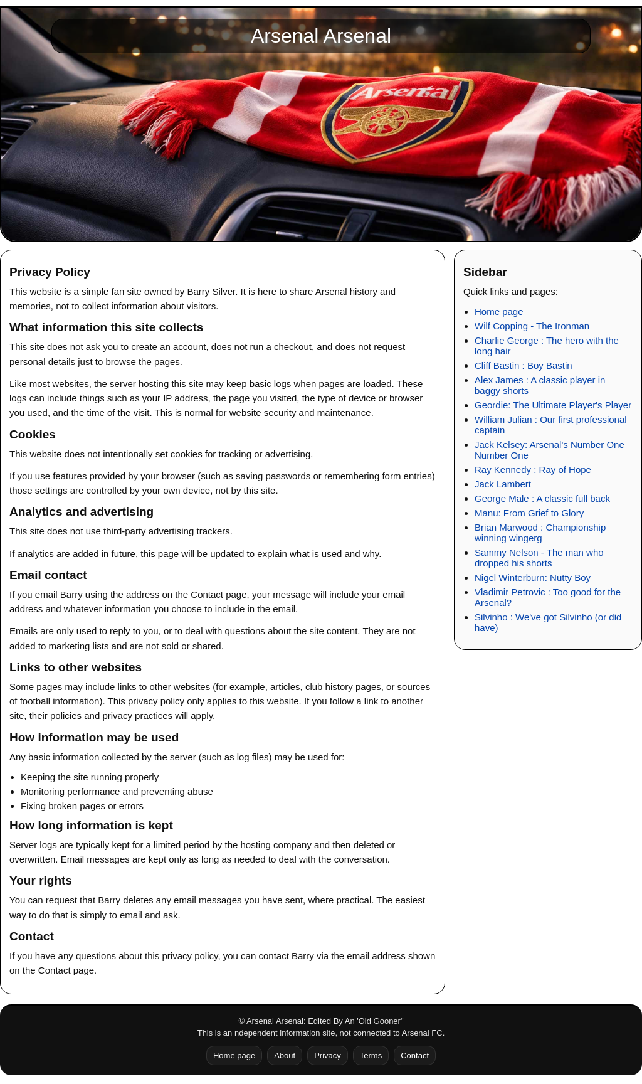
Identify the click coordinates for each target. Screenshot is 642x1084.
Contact (415, 1055)
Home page (499, 311)
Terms (371, 1055)
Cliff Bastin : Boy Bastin (523, 365)
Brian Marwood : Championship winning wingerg (540, 532)
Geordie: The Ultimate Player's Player (553, 405)
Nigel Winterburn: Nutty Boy (533, 577)
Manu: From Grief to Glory (529, 512)
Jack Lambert (503, 484)
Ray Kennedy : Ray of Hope (533, 469)
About (284, 1055)
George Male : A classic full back (542, 498)
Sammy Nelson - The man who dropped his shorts (539, 557)
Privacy (327, 1055)
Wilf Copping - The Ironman (532, 326)
